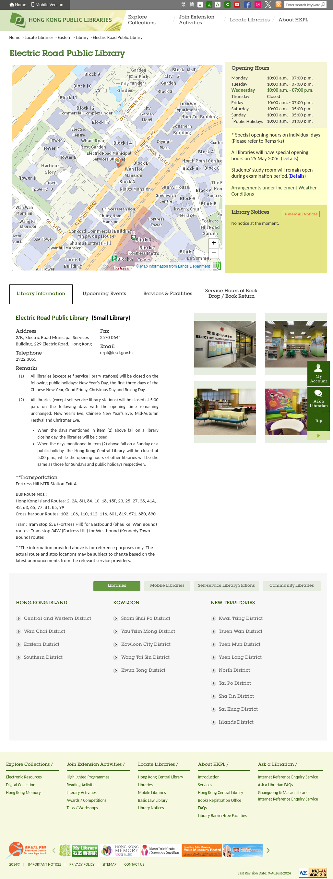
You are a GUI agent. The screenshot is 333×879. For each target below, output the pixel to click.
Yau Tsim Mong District (148, 632)
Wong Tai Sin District (145, 658)
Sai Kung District (238, 709)
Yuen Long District (240, 658)
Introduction (209, 777)
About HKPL (293, 20)
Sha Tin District (236, 696)
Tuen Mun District (239, 645)
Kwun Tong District (143, 670)
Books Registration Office (220, 800)
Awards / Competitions (86, 800)
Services (205, 785)
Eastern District (41, 645)
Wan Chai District (44, 632)
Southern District (43, 658)
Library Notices (151, 808)
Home (20, 4)
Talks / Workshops (82, 808)
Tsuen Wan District (240, 632)
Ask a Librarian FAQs (275, 785)
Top (318, 421)
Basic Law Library (153, 800)
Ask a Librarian (319, 403)
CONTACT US (134, 864)
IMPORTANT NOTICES (45, 864)
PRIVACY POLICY (82, 864)
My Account (318, 379)
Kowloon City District (146, 645)
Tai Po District (235, 683)
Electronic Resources (24, 777)
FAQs (202, 808)
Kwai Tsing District (241, 619)
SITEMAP (109, 864)
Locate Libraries (250, 20)
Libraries (145, 785)
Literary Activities (82, 792)
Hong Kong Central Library (160, 777)
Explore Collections (142, 20)
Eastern (64, 37)
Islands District (236, 722)
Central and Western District (57, 619)
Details (289, 158)
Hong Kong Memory (23, 792)
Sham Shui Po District (145, 619)
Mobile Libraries (152, 792)
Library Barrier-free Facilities (222, 815)
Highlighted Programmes (88, 777)
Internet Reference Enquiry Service (288, 777)
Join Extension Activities (196, 20)
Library (82, 37)
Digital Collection (20, 785)
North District (234, 670)
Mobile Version (50, 4)
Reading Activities (82, 785)
